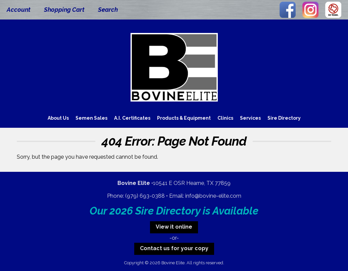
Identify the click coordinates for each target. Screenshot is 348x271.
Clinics (225, 118)
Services (250, 118)
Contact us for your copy (174, 248)
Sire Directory (284, 118)
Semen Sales (91, 118)
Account (19, 9)
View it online (174, 227)
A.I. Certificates (132, 118)
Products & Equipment (184, 118)
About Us (58, 118)
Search (108, 9)
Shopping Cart (64, 9)
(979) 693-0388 (145, 196)
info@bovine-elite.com (213, 196)
